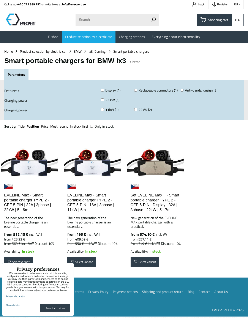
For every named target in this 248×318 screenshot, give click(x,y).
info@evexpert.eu (74, 4)
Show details (13, 305)
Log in (198, 4)
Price (44, 126)
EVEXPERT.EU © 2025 (228, 311)
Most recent (59, 126)
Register (220, 4)
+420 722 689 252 (28, 4)
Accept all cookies (55, 308)
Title (21, 126)
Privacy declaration (16, 296)
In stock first (79, 126)
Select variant (21, 262)
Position (33, 126)
